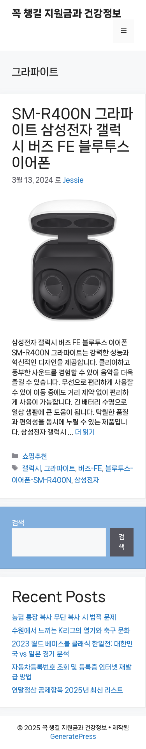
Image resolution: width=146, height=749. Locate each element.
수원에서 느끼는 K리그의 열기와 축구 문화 (71, 630)
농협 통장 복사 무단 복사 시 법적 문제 (64, 617)
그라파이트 (59, 468)
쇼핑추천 (34, 456)
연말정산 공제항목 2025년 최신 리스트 (67, 690)
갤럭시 (31, 468)
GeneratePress (73, 736)
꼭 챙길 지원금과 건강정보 (66, 13)
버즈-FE (90, 468)
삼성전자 (86, 480)
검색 (18, 522)
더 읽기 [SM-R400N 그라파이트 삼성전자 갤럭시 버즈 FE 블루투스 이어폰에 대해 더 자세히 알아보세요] (85, 432)
